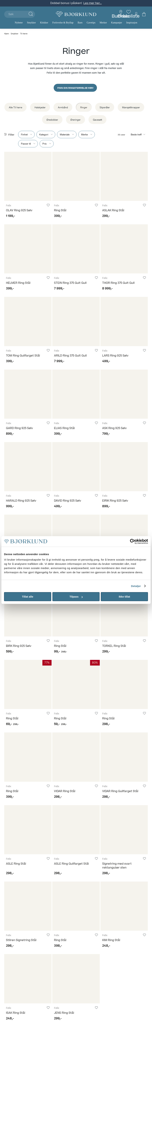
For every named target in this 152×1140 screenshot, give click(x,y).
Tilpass (76, 596)
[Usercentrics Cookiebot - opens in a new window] (132, 541)
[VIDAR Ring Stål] (76, 757)
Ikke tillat (124, 596)
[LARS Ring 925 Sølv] (124, 321)
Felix (8, 205)
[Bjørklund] (76, 14)
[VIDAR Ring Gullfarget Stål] (124, 757)
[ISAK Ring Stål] (28, 978)
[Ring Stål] (76, 176)
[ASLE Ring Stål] (28, 829)
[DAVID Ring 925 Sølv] (76, 466)
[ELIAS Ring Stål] (76, 394)
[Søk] (19, 14)
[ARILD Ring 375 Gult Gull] (76, 321)
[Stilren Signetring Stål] (28, 906)
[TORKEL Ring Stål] (124, 611)
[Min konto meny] (136, 14)
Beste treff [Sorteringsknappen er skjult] (136, 134)
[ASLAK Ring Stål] (124, 176)
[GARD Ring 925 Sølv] (28, 394)
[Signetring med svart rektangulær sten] (124, 829)
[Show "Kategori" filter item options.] (45, 134)
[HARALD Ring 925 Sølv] (28, 466)
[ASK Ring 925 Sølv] (124, 394)
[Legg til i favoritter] (48, 205)
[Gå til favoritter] (128, 14)
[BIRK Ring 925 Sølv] (28, 611)
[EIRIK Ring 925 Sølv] (124, 466)
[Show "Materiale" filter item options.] (67, 134)
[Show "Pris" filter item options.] (47, 143)
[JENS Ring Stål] (76, 978)
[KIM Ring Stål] (124, 906)
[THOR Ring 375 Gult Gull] (124, 248)
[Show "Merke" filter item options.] (86, 134)
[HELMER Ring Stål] (28, 248)
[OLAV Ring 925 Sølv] (28, 176)
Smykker (14, 33)
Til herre (23, 33)
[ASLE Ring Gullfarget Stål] (76, 829)
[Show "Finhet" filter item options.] (26, 134)
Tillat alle (27, 596)
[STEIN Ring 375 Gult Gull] (76, 248)
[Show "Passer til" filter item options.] (28, 143)
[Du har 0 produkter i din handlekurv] (144, 14)
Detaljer (136, 586)
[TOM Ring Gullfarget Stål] (28, 321)
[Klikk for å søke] (30, 14)
